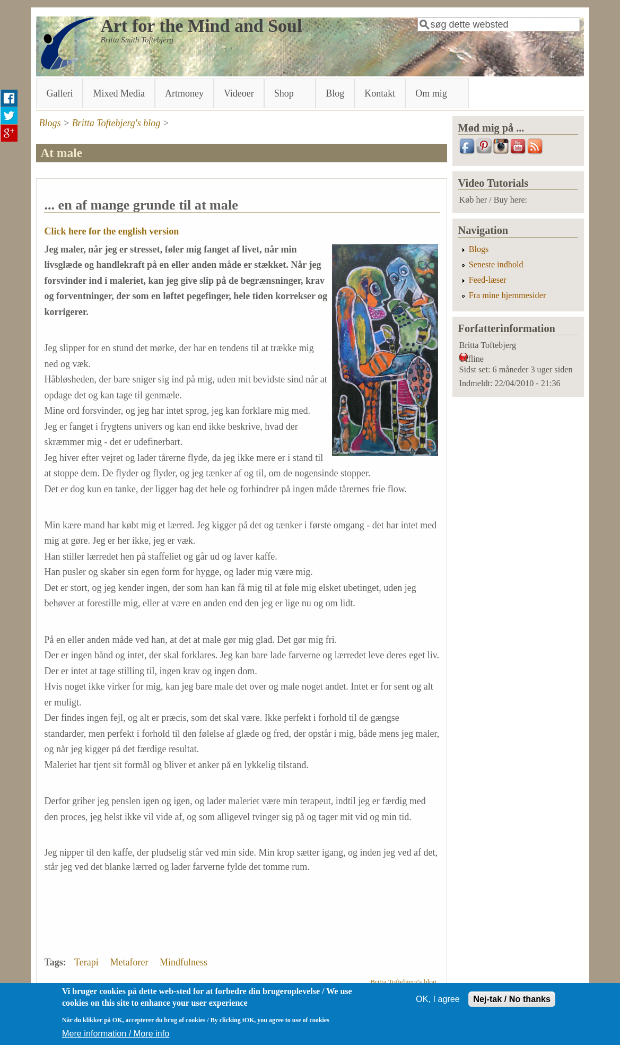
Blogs (49, 123)
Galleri (59, 93)
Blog (335, 93)
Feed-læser (488, 280)
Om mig (433, 92)
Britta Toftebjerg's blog (116, 123)
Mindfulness (183, 962)
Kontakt (379, 93)
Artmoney (184, 93)
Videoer (239, 93)
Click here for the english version (111, 231)
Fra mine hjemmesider (507, 295)
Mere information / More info (115, 1038)
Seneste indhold (496, 264)
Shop (286, 92)
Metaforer (129, 962)
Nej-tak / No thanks (512, 1004)
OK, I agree (438, 1004)
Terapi (86, 962)
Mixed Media (118, 93)
